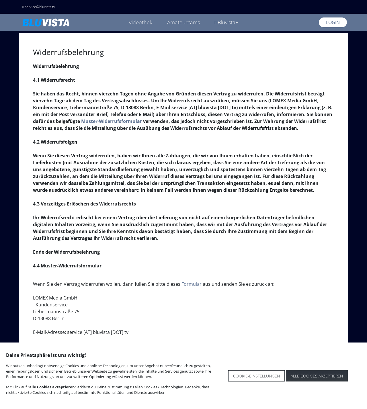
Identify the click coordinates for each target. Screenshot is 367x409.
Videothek (140, 22)
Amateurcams (183, 22)
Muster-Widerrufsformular (111, 121)
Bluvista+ (227, 22)
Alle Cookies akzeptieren (317, 376)
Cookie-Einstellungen (256, 376)
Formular (191, 284)
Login (333, 22)
